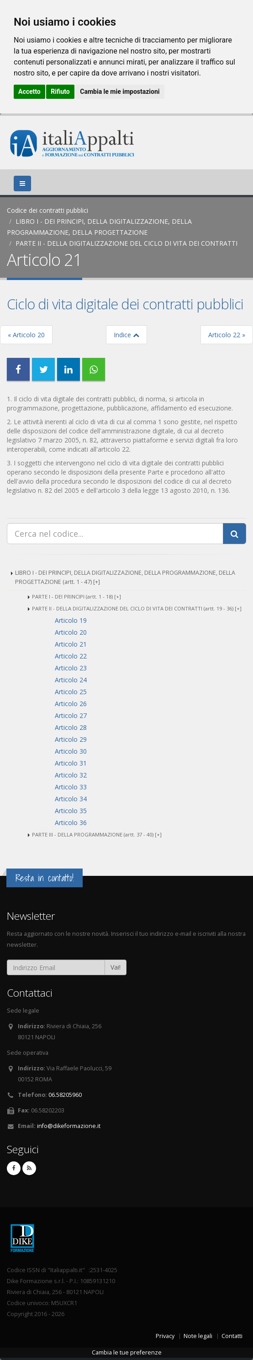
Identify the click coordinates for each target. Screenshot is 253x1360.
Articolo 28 (71, 727)
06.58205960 (65, 1095)
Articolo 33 (71, 787)
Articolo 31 (71, 763)
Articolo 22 (71, 656)
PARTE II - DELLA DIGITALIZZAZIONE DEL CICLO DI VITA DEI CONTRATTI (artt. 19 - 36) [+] (137, 608)
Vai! (116, 967)
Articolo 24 (71, 679)
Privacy (165, 1336)
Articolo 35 (71, 810)
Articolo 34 (71, 798)
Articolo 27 (71, 715)
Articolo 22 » (226, 334)
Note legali (198, 1336)
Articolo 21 (71, 644)
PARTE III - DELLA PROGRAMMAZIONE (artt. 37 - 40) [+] (97, 834)
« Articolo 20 (26, 334)
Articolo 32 (71, 775)
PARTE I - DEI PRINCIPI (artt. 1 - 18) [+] (76, 596)
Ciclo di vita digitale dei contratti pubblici (125, 303)
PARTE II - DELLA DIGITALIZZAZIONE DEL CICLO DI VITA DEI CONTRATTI (126, 243)
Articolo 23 (71, 668)
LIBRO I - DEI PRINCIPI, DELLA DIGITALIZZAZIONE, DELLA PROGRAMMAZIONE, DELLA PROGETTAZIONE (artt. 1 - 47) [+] (125, 577)
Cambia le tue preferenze (127, 1352)
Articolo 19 (71, 620)
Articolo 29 (71, 739)
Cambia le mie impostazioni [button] (119, 91)
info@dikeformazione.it (68, 1126)
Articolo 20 (71, 632)
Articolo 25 (71, 691)
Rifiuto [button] (60, 91)
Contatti (231, 1336)
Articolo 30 (71, 751)
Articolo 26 (71, 703)
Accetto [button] (29, 91)
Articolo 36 (71, 822)
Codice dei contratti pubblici (47, 210)
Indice (126, 334)
